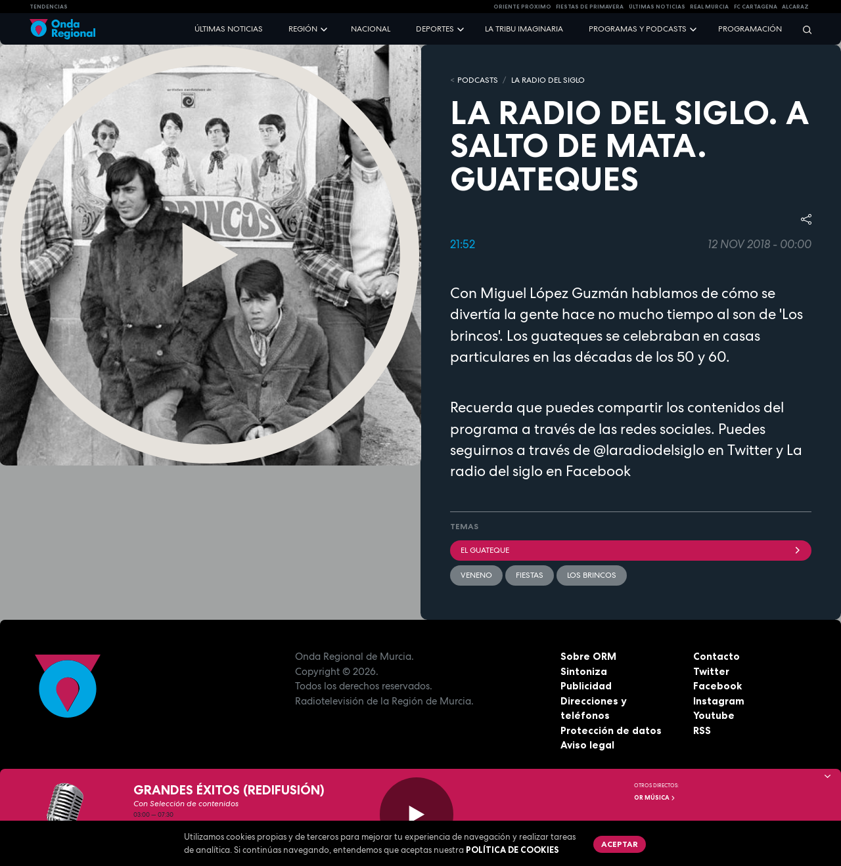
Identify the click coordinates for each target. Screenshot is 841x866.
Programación (750, 29)
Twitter (711, 671)
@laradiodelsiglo (648, 450)
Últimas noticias (228, 29)
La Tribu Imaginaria (524, 29)
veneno (476, 575)
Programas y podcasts (638, 29)
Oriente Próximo (522, 6)
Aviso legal (587, 745)
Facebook (717, 686)
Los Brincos (591, 575)
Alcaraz (795, 6)
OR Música (655, 798)
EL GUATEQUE (631, 550)
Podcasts (477, 80)
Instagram (718, 701)
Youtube (714, 715)
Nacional (370, 29)
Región (302, 29)
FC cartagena (755, 6)
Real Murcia (709, 6)
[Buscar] (802, 29)
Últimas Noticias (657, 6)
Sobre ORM (588, 656)
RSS (702, 730)
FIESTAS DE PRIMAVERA (590, 6)
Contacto (716, 656)
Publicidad (586, 686)
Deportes (435, 29)
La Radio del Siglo (548, 80)
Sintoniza (583, 671)
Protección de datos (611, 730)
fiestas (529, 575)
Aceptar (619, 844)
